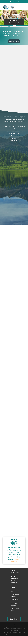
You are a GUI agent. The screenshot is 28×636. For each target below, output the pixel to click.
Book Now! (14, 619)
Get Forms (13, 41)
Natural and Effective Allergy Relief (14, 14)
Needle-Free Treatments (13, 21)
